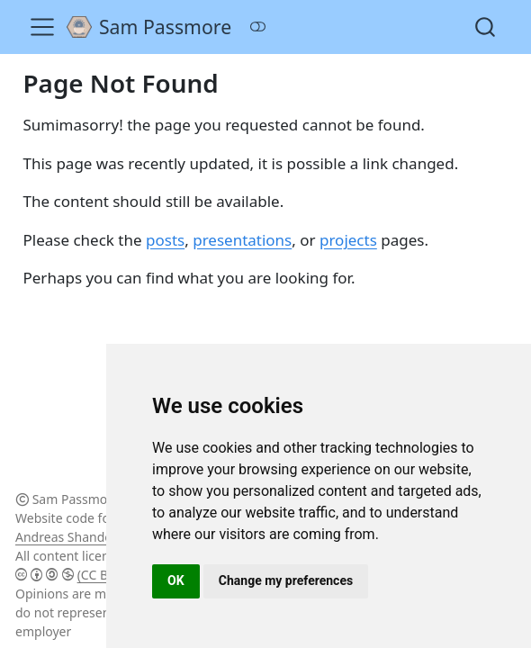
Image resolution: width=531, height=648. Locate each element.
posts (165, 240)
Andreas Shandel (65, 536)
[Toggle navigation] (42, 27)
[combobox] (486, 27)
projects (348, 240)
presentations (242, 240)
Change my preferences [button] (286, 580)
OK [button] (175, 580)
